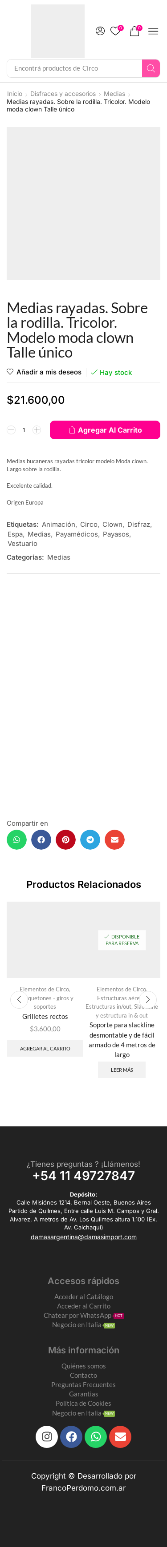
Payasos (116, 534)
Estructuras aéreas (121, 998)
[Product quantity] (24, 429)
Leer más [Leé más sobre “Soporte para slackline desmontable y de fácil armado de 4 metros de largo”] (122, 1070)
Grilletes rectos (45, 1016)
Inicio (14, 93)
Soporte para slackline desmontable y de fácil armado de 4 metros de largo (122, 1039)
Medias (114, 93)
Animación (58, 524)
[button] (100, 31)
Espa (15, 534)
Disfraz (138, 524)
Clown (112, 524)
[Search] (151, 68)
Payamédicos (77, 534)
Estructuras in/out (108, 1006)
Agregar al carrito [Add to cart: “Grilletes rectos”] (45, 1048)
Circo (89, 524)
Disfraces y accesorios (63, 93)
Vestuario (22, 543)
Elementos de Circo (44, 989)
